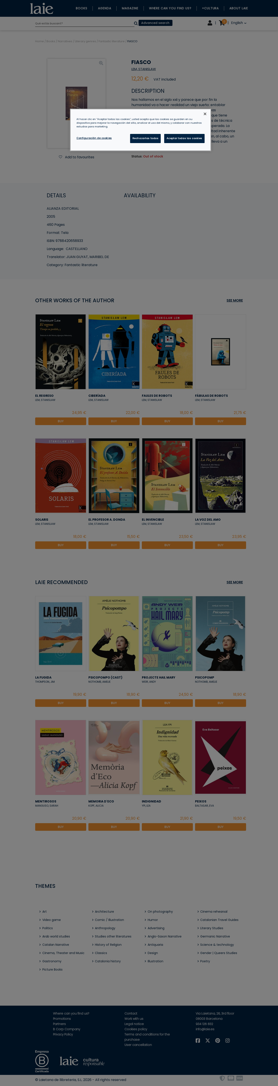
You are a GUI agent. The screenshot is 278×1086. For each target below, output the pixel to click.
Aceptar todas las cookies (184, 138)
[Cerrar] (205, 114)
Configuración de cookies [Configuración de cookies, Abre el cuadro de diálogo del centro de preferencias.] (94, 138)
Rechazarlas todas (145, 138)
